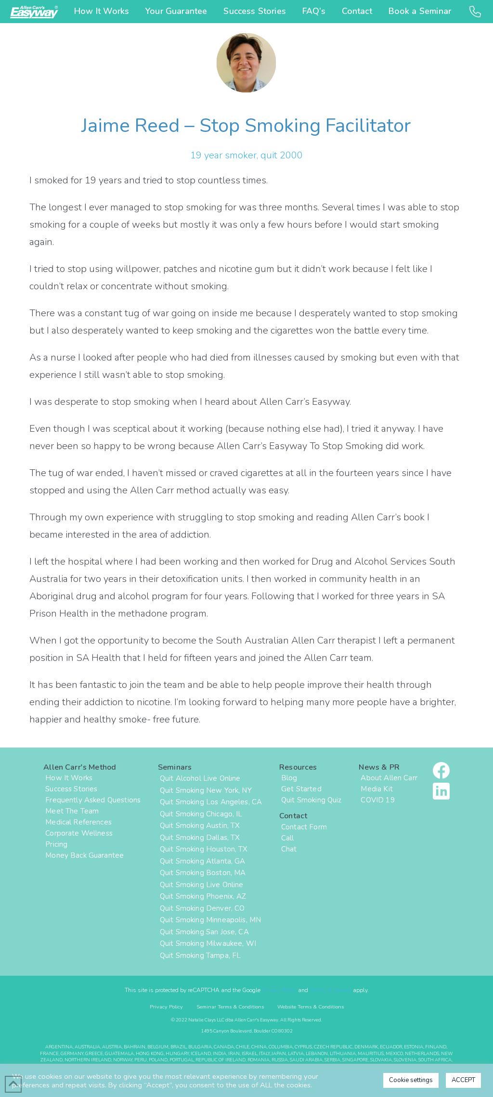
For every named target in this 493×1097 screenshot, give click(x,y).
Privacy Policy (279, 990)
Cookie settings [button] (411, 1080)
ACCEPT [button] (463, 1080)
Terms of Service (330, 990)
